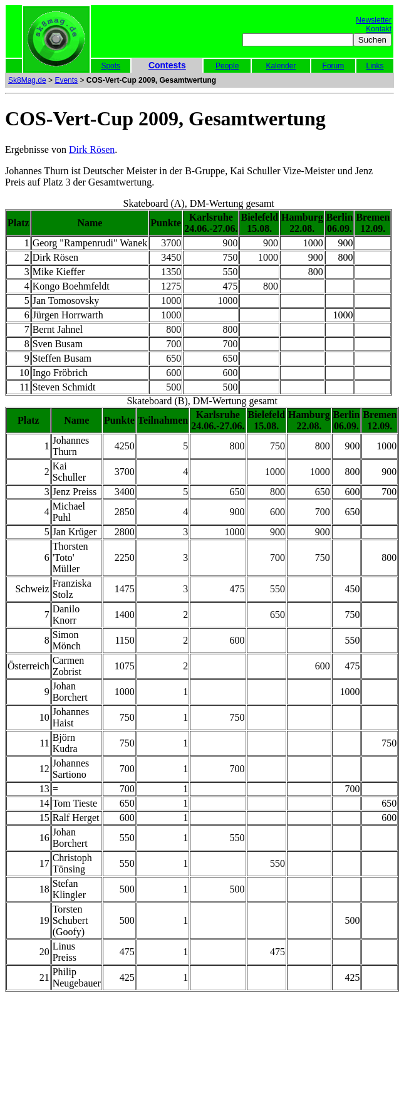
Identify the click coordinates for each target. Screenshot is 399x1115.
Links (375, 65)
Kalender (281, 65)
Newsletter (373, 20)
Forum (334, 65)
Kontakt (378, 28)
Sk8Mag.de (27, 80)
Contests (167, 65)
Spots (110, 65)
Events (66, 80)
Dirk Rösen (92, 149)
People (227, 65)
